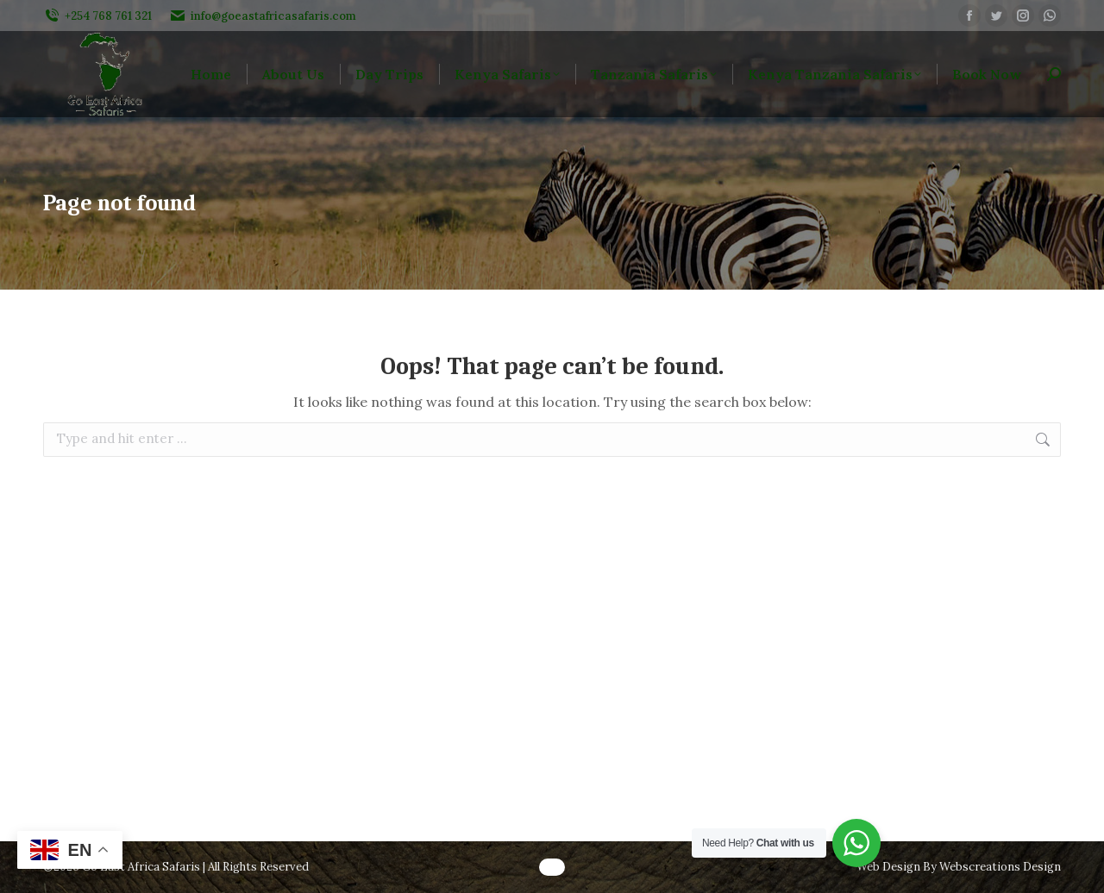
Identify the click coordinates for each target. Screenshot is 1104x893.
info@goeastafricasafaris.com (262, 16)
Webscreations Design (1000, 866)
